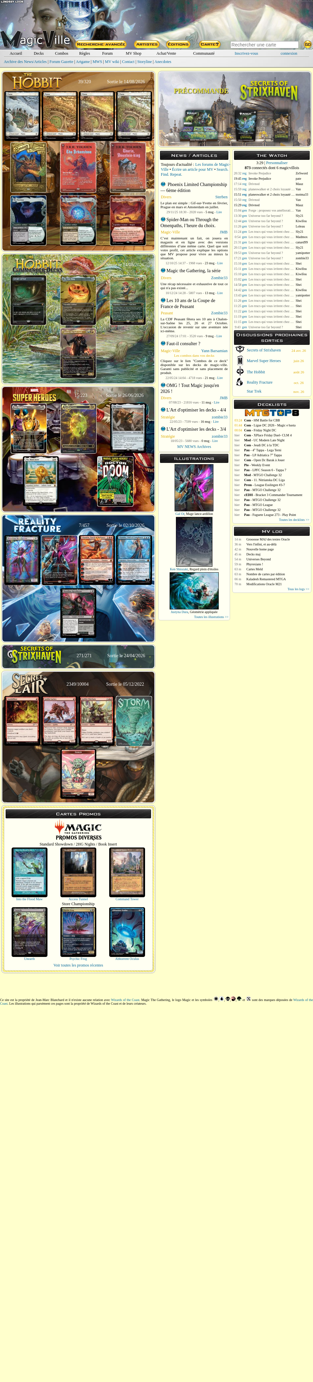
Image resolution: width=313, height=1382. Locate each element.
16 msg (205, 421)
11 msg (206, 402)
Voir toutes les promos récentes (78, 965)
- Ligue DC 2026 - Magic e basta (269, 425)
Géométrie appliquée (204, 612)
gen (244, 210)
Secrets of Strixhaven (264, 350)
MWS (97, 61)
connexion (289, 53)
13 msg (209, 293)
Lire (219, 212)
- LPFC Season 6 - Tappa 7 (265, 470)
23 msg (209, 263)
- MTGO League (258, 505)
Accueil (16, 53)
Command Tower (127, 899)
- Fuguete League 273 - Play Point (270, 515)
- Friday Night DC (260, 430)
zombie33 (219, 417)
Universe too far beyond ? (266, 216)
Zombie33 (219, 278)
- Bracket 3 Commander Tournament (273, 495)
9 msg (210, 336)
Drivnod (254, 184)
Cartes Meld (254, 569)
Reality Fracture (260, 382)
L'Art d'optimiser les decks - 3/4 (196, 429)
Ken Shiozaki (179, 569)
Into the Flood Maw (29, 899)
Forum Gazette (61, 61)
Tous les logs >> (298, 589)
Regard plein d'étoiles (204, 569)
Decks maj (253, 554)
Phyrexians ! (254, 564)
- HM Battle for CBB (262, 420)
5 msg (209, 212)
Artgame (83, 61)
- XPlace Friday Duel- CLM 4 (267, 435)
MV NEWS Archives (194, 446)
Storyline (144, 61)
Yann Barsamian (214, 350)
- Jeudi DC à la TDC (261, 445)
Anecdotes (162, 61)
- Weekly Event (257, 465)
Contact (128, 61)
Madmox (302, 237)
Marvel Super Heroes (264, 360)
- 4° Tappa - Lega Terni (262, 450)
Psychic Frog (78, 959)
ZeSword (302, 173)
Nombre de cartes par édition (265, 574)
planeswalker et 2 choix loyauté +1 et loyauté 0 (272, 189)
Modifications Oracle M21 (264, 584)
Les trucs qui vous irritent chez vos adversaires (272, 231)
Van (298, 189)
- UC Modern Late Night (264, 440)
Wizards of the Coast (125, 1000)
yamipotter (303, 253)
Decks (39, 53)
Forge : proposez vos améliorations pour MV (272, 210)
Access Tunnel (78, 899)
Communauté (204, 53)
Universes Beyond (258, 559)
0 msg (205, 441)
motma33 (302, 194)
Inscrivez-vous (246, 53)
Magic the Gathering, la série (194, 270)
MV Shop (133, 53)
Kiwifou (301, 221)
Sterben (221, 197)
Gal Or (180, 514)
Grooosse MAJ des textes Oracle (268, 539)
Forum (107, 53)
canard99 (302, 242)
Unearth (29, 959)
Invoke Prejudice (260, 173)
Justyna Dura (179, 612)
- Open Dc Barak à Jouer (264, 460)
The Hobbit (256, 372)
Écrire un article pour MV (192, 169)
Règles (84, 53)
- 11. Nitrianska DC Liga (264, 480)
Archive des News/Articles (25, 61)
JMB (223, 232)
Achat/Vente (166, 53)
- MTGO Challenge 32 (262, 475)
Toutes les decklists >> (294, 520)
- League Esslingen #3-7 (264, 485)
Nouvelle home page (260, 549)
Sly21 (299, 216)
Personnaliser (277, 162)
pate (298, 178)
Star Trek (254, 391)
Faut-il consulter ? (183, 343)
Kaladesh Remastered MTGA (266, 579)
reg (244, 173)
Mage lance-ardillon (199, 514)
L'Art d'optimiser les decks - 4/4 (196, 410)
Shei (299, 263)
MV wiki (112, 61)
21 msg (209, 378)
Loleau (300, 226)
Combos (61, 53)
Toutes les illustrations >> (211, 617)
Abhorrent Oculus (127, 959)
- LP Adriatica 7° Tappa (263, 455)
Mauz (299, 184)
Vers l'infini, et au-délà (261, 544)
